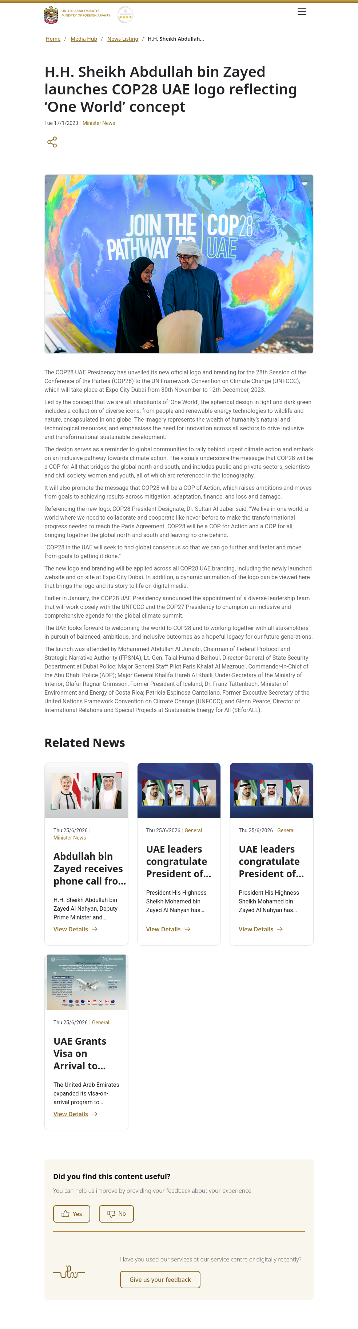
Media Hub (84, 38)
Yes (71, 1214)
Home (53, 38)
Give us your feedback (160, 1280)
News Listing (122, 38)
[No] (116, 1214)
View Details (75, 929)
